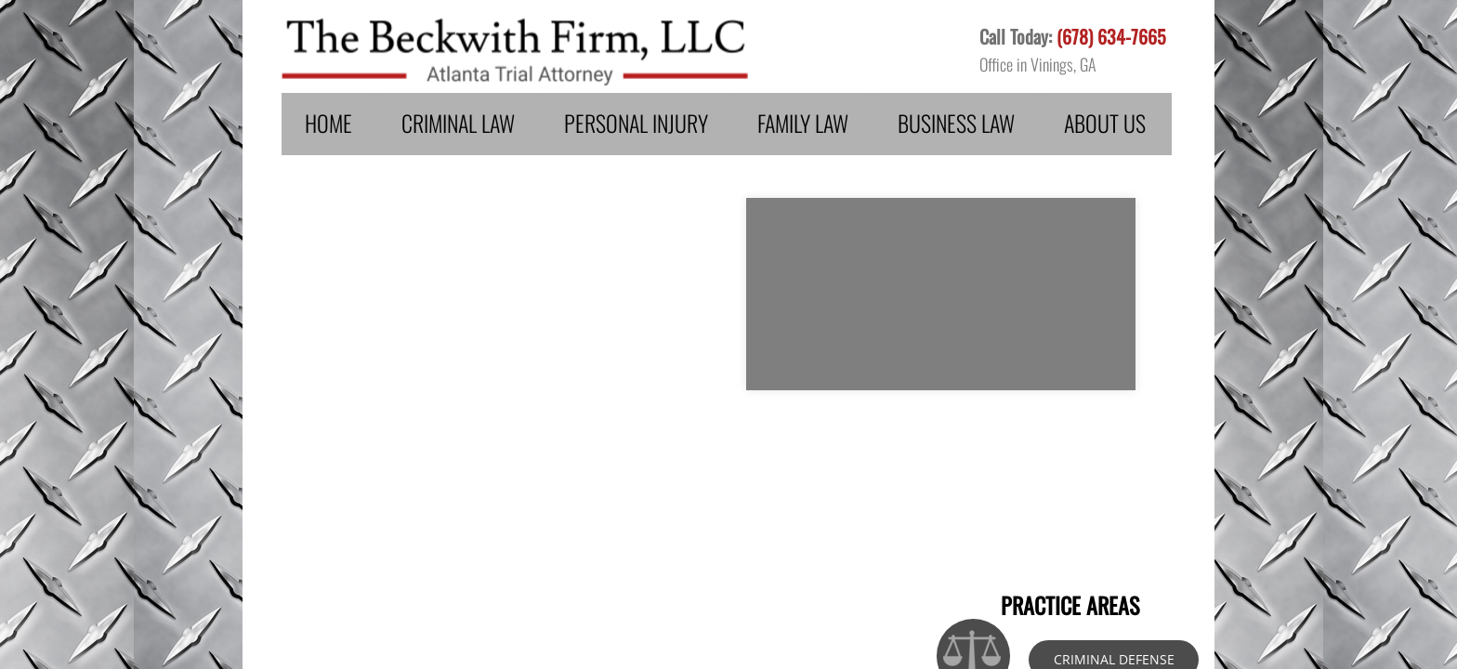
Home (328, 122)
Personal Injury (636, 122)
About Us (1105, 122)
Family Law (802, 122)
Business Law (956, 122)
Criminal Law (458, 122)
